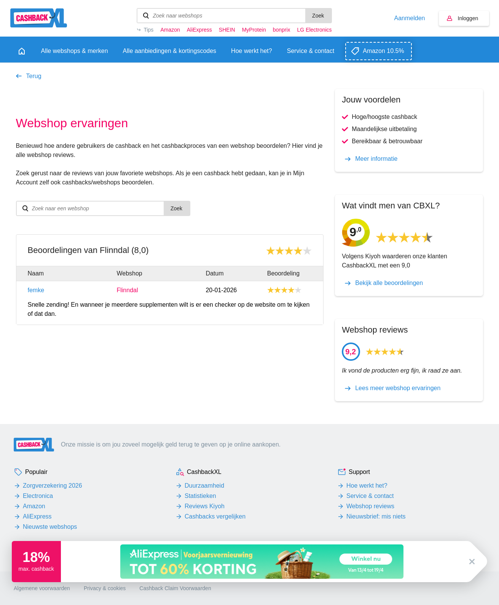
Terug (33, 76)
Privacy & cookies (105, 588)
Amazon (170, 30)
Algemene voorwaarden (42, 588)
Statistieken (200, 496)
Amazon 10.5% (383, 51)
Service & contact (370, 496)
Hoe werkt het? (366, 485)
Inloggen (468, 18)
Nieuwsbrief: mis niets (376, 516)
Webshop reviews (370, 506)
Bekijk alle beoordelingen (389, 283)
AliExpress (199, 30)
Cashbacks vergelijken (215, 516)
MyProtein (254, 30)
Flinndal (127, 290)
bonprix (281, 30)
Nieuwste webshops (50, 526)
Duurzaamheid (204, 485)
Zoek (318, 16)
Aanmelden (409, 18)
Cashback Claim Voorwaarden (175, 588)
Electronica (38, 496)
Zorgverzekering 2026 (52, 485)
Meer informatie (376, 159)
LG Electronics (314, 30)
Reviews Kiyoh (205, 506)
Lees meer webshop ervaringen (397, 388)
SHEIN (227, 30)
